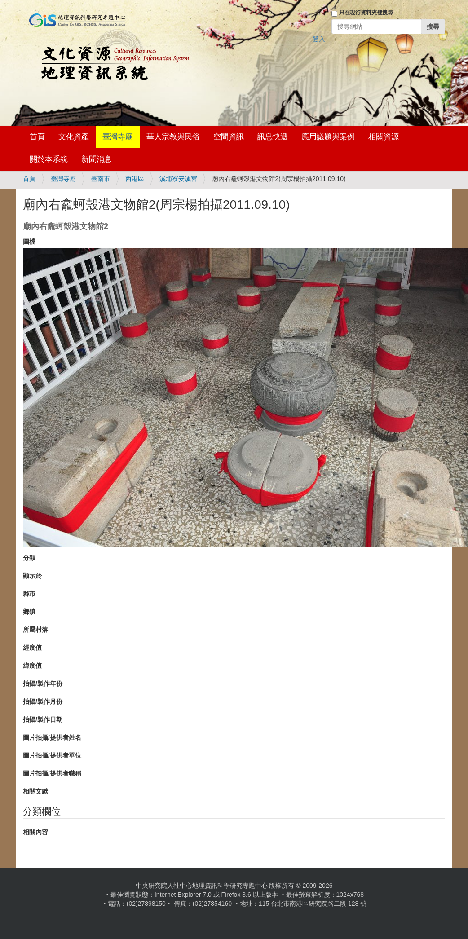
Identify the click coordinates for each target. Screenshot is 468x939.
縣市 (29, 593)
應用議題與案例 (328, 136)
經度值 (32, 647)
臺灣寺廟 (117, 136)
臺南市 (100, 178)
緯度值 (32, 665)
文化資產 (73, 136)
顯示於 (32, 575)
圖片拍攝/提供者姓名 (52, 737)
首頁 (37, 136)
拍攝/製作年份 (42, 683)
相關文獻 (35, 791)
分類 (29, 557)
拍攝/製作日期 (42, 719)
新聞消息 (96, 159)
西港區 (134, 178)
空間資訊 (228, 136)
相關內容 (35, 832)
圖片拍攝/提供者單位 (52, 755)
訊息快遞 (272, 136)
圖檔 (29, 241)
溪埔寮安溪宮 (178, 178)
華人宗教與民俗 (173, 136)
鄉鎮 (29, 611)
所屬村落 (35, 629)
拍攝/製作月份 (42, 701)
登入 (319, 39)
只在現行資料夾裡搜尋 (366, 12)
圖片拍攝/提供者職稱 (52, 773)
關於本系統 (49, 159)
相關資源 (383, 136)
